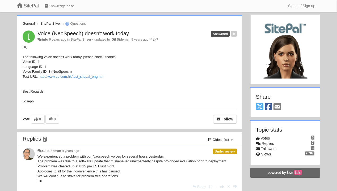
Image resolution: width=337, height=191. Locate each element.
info (45, 39)
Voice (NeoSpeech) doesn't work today (83, 33)
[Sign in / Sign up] (301, 5)
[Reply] (199, 187)
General (29, 23)
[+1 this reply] (222, 187)
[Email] (277, 107)
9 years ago (70, 151)
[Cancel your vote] (228, 187)
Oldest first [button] (220, 140)
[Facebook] (268, 107)
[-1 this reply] (235, 187)
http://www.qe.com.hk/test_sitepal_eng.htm (71, 77)
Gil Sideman (120, 39)
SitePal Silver (50, 23)
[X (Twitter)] (259, 107)
